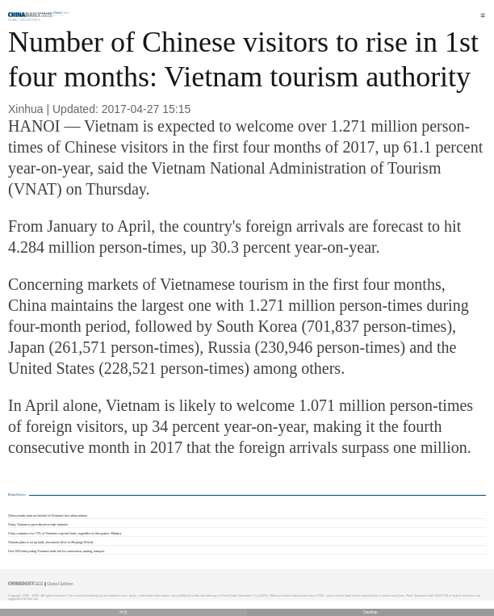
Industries (30, 20)
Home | (13, 20)
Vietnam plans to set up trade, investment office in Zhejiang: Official (50, 542)
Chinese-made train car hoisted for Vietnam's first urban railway (47, 516)
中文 (123, 612)
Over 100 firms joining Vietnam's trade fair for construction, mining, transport (56, 551)
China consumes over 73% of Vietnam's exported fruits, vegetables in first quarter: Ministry (65, 533)
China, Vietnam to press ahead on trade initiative (38, 524)
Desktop (370, 612)
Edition (62, 13)
